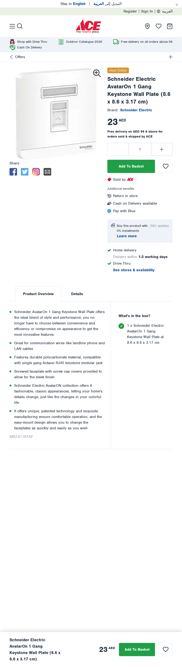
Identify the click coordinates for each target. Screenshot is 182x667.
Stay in (73, 3)
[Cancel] (176, 4)
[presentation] (88, 26)
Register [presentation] (130, 11)
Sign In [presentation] (147, 11)
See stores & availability (134, 270)
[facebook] (13, 172)
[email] (47, 172)
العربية (165, 11)
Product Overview (38, 294)
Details (77, 294)
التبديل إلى (107, 3)
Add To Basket (131, 166)
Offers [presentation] (20, 57)
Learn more (127, 236)
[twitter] (24, 172)
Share (14, 163)
